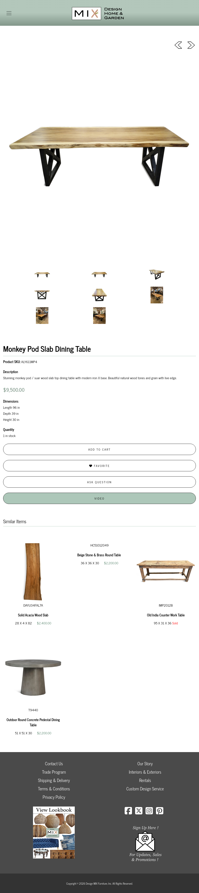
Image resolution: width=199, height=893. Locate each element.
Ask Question (99, 481)
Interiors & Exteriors (145, 771)
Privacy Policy (54, 797)
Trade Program (54, 771)
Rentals (145, 780)
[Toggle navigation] (9, 13)
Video (99, 498)
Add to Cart (99, 449)
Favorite (99, 465)
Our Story (145, 763)
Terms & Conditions (54, 788)
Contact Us (54, 763)
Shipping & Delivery (54, 780)
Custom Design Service (145, 788)
